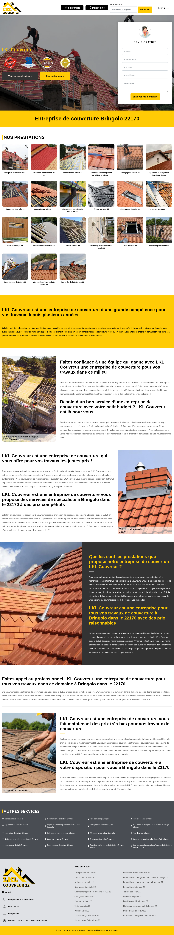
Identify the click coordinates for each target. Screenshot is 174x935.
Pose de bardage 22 (83, 901)
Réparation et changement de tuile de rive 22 (143, 882)
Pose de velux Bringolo (141, 833)
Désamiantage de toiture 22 (86, 915)
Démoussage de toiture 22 (135, 910)
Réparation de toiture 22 (134, 887)
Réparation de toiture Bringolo (16, 825)
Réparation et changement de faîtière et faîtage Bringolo (151, 826)
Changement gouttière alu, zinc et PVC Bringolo (151, 839)
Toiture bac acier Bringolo (142, 819)
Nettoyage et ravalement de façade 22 (140, 906)
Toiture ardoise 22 (82, 906)
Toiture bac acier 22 (132, 891)
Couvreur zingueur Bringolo (57, 839)
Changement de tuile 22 (85, 887)
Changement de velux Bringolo (102, 839)
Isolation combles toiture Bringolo (60, 819)
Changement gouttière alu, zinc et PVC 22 (92, 891)
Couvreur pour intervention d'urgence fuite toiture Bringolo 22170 (152, 846)
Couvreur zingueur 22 (132, 896)
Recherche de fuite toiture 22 (87, 920)
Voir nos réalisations (20, 75)
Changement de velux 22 (85, 896)
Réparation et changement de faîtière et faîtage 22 (145, 877)
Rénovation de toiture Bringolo (16, 833)
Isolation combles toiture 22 (135, 901)
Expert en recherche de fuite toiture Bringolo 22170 (107, 846)
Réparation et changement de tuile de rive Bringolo (63, 826)
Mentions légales (95, 930)
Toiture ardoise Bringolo (13, 819)
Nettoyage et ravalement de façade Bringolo (21, 839)
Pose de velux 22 (81, 910)
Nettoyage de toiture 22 (84, 882)
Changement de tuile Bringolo (15, 845)
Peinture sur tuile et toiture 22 (136, 872)
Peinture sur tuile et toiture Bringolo (61, 833)
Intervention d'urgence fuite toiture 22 (140, 915)
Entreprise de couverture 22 (86, 872)
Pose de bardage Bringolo (100, 819)
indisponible (13, 899)
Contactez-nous (55, 75)
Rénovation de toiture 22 (85, 877)
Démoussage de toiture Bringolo (102, 833)
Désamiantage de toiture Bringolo (60, 845)
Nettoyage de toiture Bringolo (101, 825)
